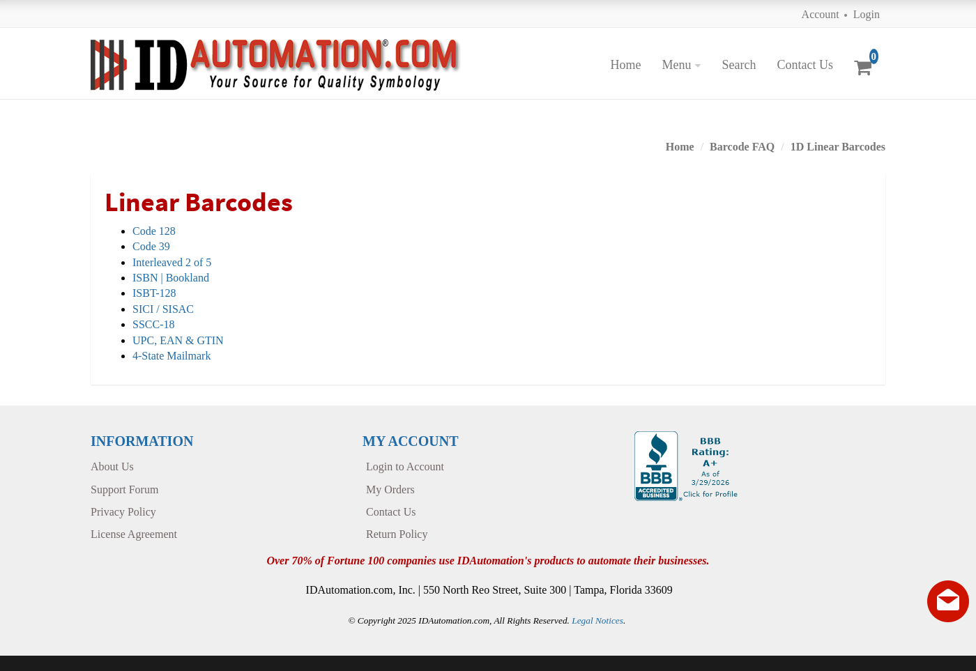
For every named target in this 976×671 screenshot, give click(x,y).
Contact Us (805, 65)
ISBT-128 (154, 293)
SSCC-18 (153, 324)
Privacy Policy (123, 512)
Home (625, 65)
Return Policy (396, 534)
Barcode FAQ (742, 147)
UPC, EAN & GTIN (178, 340)
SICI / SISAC (163, 309)
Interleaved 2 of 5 (171, 262)
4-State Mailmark (171, 356)
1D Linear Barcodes (838, 147)
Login (866, 14)
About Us (112, 466)
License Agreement (134, 534)
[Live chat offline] (948, 601)
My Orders (390, 489)
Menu (676, 65)
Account (820, 14)
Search (739, 65)
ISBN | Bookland (170, 278)
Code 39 (151, 246)
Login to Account (405, 466)
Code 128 (154, 231)
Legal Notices (597, 620)
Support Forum (124, 489)
